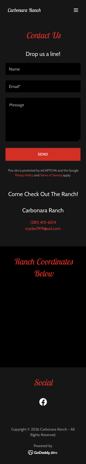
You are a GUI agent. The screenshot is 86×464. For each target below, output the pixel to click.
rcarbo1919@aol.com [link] (43, 228)
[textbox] (43, 69)
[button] (75, 10)
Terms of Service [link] (51, 175)
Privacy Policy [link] (24, 175)
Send (43, 154)
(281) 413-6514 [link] (43, 222)
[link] (24, 10)
